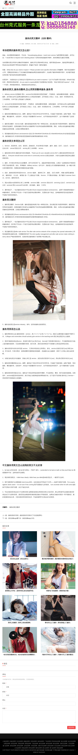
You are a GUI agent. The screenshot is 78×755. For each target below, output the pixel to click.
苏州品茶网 (20, 745)
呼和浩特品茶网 (55, 741)
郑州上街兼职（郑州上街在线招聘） (19, 622)
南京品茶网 (42, 743)
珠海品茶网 (25, 748)
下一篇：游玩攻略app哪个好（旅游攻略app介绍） (18, 518)
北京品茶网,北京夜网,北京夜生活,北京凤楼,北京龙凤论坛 (10, 3)
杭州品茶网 (14, 743)
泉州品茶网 (49, 743)
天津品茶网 (34, 745)
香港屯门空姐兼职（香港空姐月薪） (58, 591)
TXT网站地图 (56, 750)
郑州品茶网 (31, 748)
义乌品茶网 (17, 748)
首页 (5, 8)
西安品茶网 (64, 745)
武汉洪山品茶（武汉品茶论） (19, 559)
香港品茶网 (59, 748)
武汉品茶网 (57, 745)
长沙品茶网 (19, 741)
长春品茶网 (12, 741)
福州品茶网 (40, 741)
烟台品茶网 (71, 745)
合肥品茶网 (7, 743)
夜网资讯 (11, 8)
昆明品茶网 (28, 743)
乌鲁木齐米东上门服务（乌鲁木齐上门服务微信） (58, 654)
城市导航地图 (40, 750)
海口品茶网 (64, 741)
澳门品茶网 (53, 748)
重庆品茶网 (38, 748)
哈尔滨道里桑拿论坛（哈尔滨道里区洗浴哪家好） (20, 654)
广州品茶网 (48, 741)
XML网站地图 (48, 750)
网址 (3, 700)
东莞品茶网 (33, 741)
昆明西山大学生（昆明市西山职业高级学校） (19, 591)
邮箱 (4, 692)
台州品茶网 (27, 745)
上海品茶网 (5, 741)
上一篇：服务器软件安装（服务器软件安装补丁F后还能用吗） (22, 515)
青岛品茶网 (56, 743)
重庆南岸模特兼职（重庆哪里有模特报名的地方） (58, 559)
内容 (4, 708)
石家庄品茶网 (63, 743)
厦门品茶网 (6, 745)
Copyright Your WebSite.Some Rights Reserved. (20, 750)
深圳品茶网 (13, 745)
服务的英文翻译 (14, 507)
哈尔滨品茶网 (72, 741)
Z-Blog (71, 750)
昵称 (4, 683)
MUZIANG (42, 752)
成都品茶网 (26, 741)
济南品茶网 (21, 743)
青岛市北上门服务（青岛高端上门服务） (58, 622)
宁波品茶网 (35, 743)
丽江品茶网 (46, 748)
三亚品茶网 (71, 743)
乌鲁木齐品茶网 (42, 745)
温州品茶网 (50, 745)
